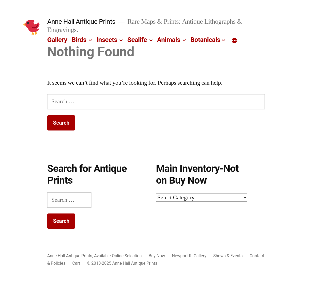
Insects (107, 39)
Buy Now (157, 255)
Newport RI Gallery (189, 255)
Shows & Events (228, 255)
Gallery (57, 39)
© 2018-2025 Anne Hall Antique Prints (122, 263)
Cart (76, 263)
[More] (234, 41)
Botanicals (205, 39)
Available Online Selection (118, 255)
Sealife (137, 39)
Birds (79, 39)
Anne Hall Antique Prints (81, 21)
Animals (168, 39)
